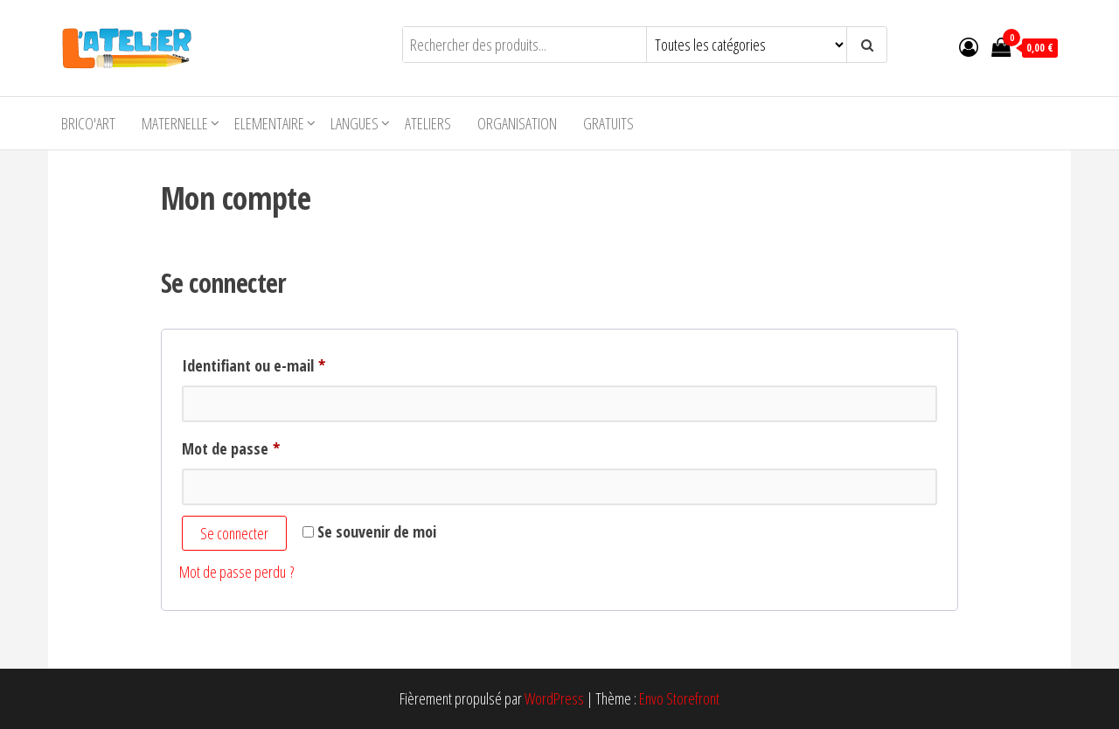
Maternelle (175, 123)
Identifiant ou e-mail (289, 363)
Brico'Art (88, 123)
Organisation (517, 123)
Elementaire (269, 123)
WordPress (554, 698)
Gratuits (608, 123)
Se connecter (234, 533)
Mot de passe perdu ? (236, 571)
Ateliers (428, 123)
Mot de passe (266, 446)
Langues (354, 123)
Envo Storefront (679, 698)
